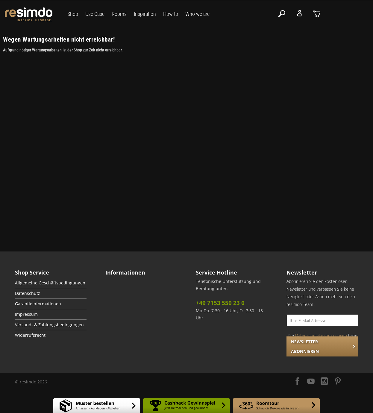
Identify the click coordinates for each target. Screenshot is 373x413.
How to (170, 14)
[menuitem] (51, 283)
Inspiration (145, 14)
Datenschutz (27, 293)
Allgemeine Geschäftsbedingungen (50, 283)
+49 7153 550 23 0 (220, 303)
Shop (72, 14)
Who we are (197, 14)
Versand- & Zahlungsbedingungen (49, 324)
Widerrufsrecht (30, 335)
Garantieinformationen (38, 304)
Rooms (119, 14)
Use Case (94, 14)
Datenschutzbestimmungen (321, 335)
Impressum (26, 314)
